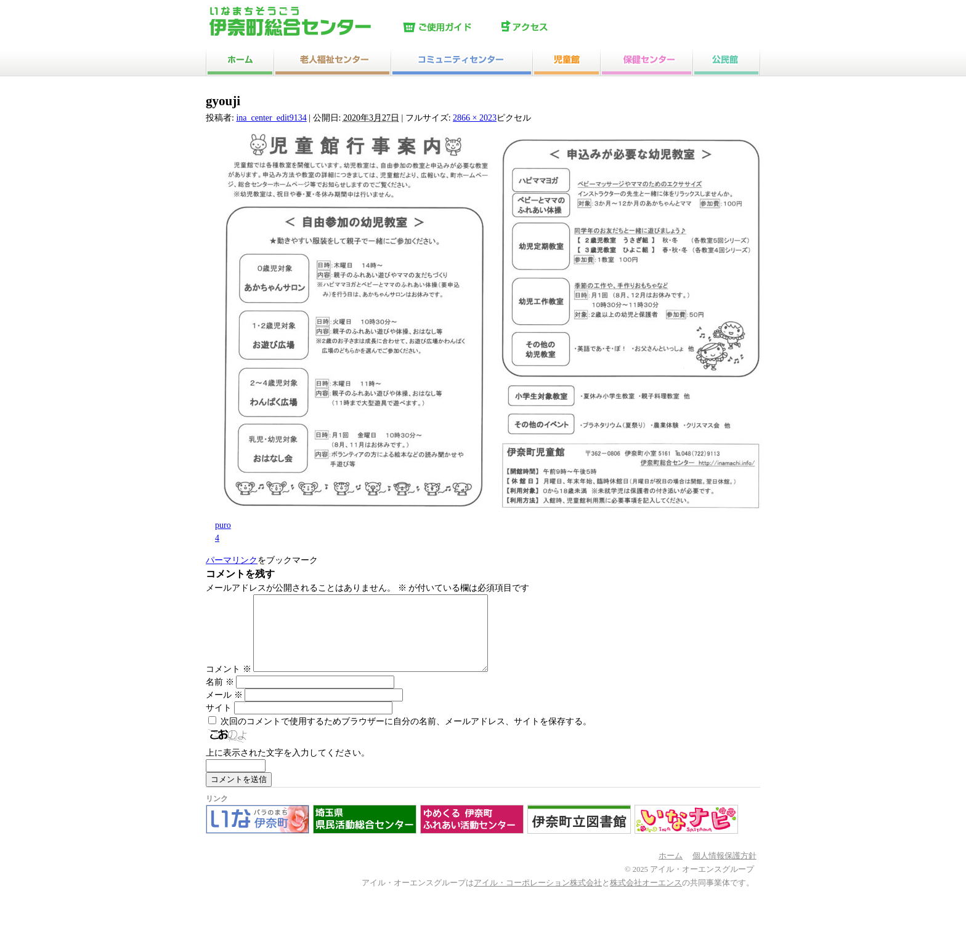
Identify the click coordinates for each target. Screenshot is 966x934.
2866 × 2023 (475, 117)
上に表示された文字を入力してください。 (288, 767)
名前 (220, 696)
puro (223, 525)
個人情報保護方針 (724, 870)
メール (224, 709)
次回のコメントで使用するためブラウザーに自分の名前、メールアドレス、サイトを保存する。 (406, 736)
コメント (228, 684)
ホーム (671, 870)
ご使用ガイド (449, 27)
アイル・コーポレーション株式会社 (538, 897)
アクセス (547, 27)
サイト (219, 722)
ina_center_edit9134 (271, 117)
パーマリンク (232, 560)
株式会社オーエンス (646, 897)
